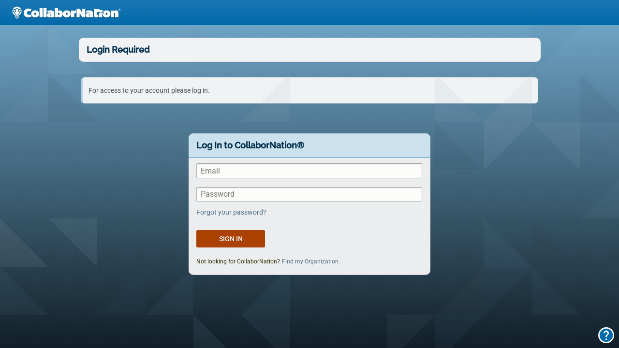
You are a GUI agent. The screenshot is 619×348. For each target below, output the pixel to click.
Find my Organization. (311, 261)
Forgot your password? (231, 212)
